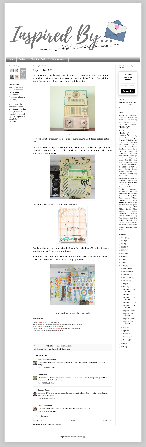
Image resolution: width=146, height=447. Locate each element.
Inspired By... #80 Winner (129, 290)
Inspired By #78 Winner (129, 306)
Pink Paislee (123, 196)
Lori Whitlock (126, 176)
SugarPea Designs (128, 211)
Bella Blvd (127, 120)
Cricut (54, 349)
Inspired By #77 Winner (129, 315)
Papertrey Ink (124, 193)
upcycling (134, 222)
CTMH (127, 142)
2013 (123, 265)
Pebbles (134, 193)
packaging (122, 191)
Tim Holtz (122, 222)
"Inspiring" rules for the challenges (48, 59)
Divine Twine (131, 147)
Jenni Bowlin (124, 169)
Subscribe (128, 91)
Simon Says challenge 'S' (81, 248)
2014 (123, 262)
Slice (120, 205)
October (126, 274)
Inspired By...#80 (129, 302)
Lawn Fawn (123, 173)
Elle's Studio (128, 151)
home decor (126, 164)
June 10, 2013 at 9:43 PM (47, 411)
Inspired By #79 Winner (129, 298)
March (125, 334)
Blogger (83, 437)
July (124, 284)
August (126, 281)
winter (135, 227)
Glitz (126, 160)
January (126, 340)
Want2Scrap (122, 224)
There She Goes (131, 220)
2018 (123, 259)
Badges (22, 59)
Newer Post (37, 421)
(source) (72, 134)
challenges (125, 133)
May (125, 327)
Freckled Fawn (128, 156)
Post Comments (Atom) (52, 424)
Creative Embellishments (128, 140)
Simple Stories (132, 202)
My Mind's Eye (131, 182)
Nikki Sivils (132, 187)
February (126, 337)
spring (129, 207)
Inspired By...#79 (129, 311)
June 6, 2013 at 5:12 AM (46, 368)
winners (128, 227)
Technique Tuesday (128, 213)
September (127, 277)
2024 (123, 241)
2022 (123, 247)
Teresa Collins (124, 216)
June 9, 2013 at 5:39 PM (46, 398)
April (125, 331)
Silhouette (123, 202)
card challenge (124, 122)
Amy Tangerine (128, 117)
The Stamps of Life (128, 218)
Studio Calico (61, 349)
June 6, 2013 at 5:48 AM (46, 383)
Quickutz (127, 198)
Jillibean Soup (131, 171)
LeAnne (41, 375)
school (135, 200)
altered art (123, 115)
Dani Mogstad (124, 144)
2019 (123, 256)
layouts (130, 174)
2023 (123, 244)
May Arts (122, 178)
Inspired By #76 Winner (129, 323)
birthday (134, 120)
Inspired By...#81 (129, 294)
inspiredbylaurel (129, 167)
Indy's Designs (43, 405)
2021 (123, 250)
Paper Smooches (131, 191)
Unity (69, 349)
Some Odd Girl (127, 205)
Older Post (107, 421)
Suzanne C (42, 390)
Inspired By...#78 (129, 319)
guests (121, 162)
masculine (134, 176)
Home (11, 59)
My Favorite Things (128, 179)
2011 (123, 347)
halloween (129, 162)
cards (41, 349)
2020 (123, 253)
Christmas (122, 136)
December (127, 268)
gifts (129, 158)
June (125, 287)
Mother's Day (130, 178)
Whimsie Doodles (132, 224)
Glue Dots (133, 160)
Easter (130, 149)
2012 (123, 344)
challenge (133, 124)
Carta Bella (123, 124)
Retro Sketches (70, 204)
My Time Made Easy (126, 185)
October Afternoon (128, 189)
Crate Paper (47, 349)
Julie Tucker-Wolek (45, 359)
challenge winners (124, 128)
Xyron (121, 229)
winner (121, 227)
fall (136, 151)
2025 (123, 238)
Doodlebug (122, 149)
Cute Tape (133, 142)
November (127, 271)
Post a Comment (42, 416)
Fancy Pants (123, 153)
